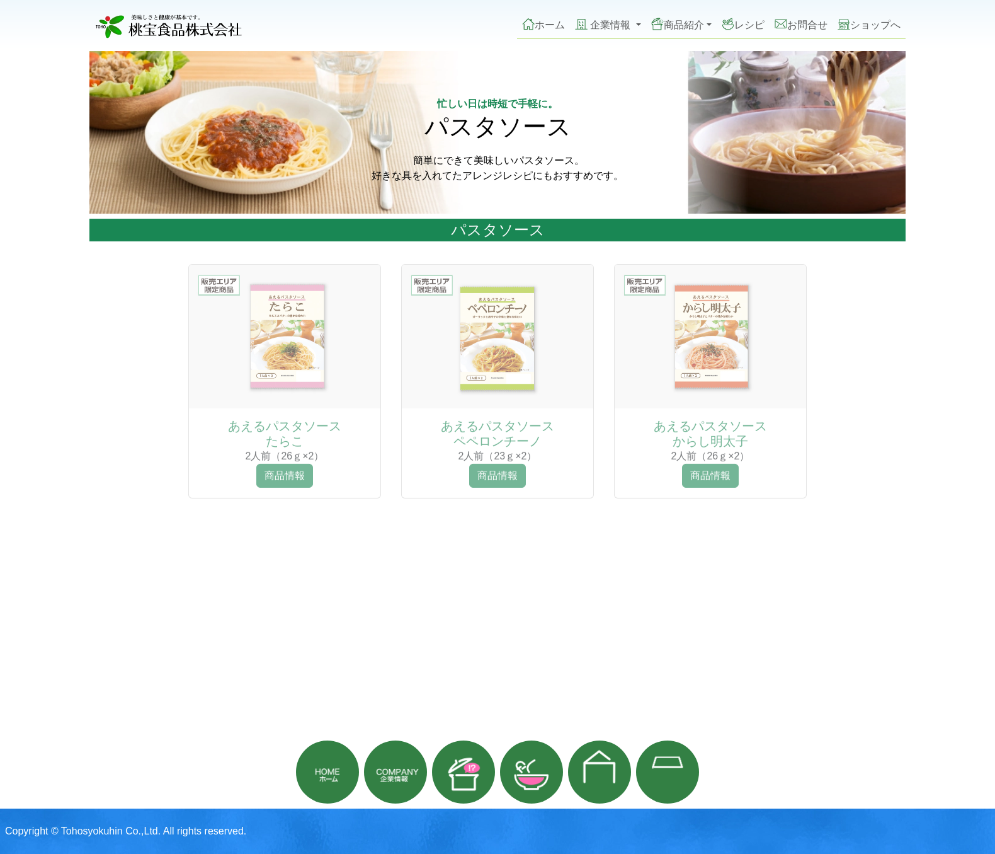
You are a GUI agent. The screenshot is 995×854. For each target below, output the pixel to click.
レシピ (743, 24)
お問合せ (801, 24)
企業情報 (604, 24)
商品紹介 (677, 24)
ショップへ (869, 24)
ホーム (543, 24)
